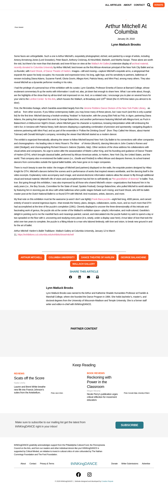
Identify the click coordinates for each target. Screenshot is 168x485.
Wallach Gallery (83, 264)
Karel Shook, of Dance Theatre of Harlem (50, 71)
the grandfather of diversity (126, 179)
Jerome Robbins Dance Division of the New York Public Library (114, 108)
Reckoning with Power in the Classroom (99, 382)
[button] (71, 277)
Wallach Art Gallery (100, 63)
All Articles (113, 5)
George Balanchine (133, 257)
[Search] (149, 5)
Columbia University (62, 257)
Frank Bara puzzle (101, 199)
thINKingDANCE (84, 464)
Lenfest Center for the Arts (42, 99)
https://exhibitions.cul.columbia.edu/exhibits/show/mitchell (46, 234)
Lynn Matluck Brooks (59, 287)
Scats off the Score (29, 378)
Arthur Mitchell (31, 257)
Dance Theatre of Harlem (97, 257)
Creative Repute (107, 481)
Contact (139, 5)
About (128, 5)
